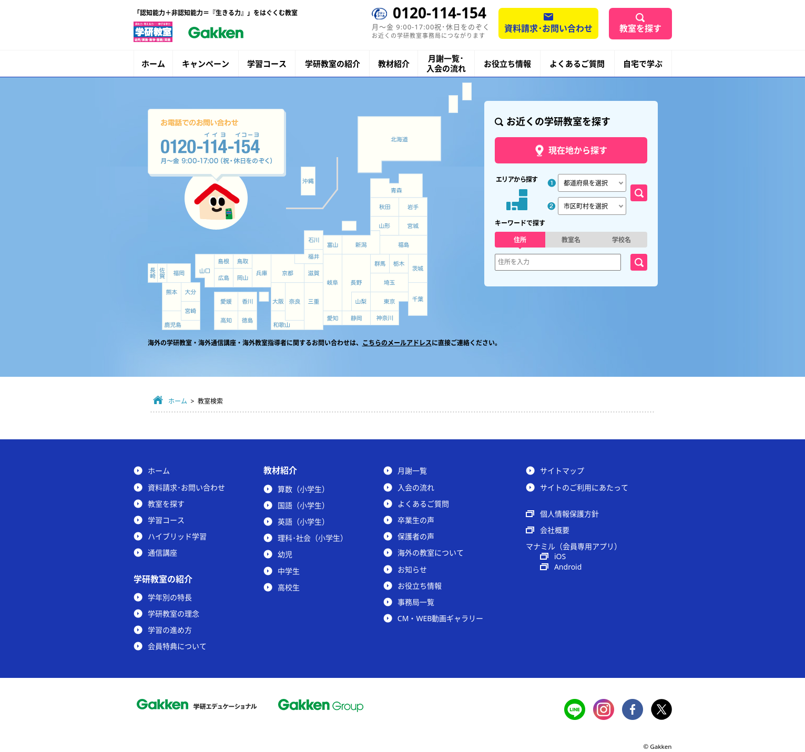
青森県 (396, 185)
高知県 (226, 320)
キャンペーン (205, 64)
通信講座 (162, 553)
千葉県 (418, 299)
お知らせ (412, 569)
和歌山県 (287, 320)
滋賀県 (313, 273)
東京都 (389, 301)
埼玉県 (389, 282)
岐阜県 (332, 282)
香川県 (247, 301)
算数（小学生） (303, 489)
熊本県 (171, 297)
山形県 (384, 226)
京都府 (287, 268)
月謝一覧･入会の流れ (446, 64)
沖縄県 (308, 181)
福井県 (309, 256)
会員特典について (177, 646)
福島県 (403, 244)
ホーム (153, 63)
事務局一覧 (416, 602)
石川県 (313, 240)
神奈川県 (385, 318)
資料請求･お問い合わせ (548, 28)
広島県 (224, 278)
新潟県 (361, 242)
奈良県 (295, 301)
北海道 (399, 144)
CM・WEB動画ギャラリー (440, 618)
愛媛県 (226, 301)
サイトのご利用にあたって (584, 487)
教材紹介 (394, 64)
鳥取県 (242, 261)
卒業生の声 (416, 520)
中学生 (289, 571)
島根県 (224, 261)
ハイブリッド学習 (177, 536)
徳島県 (247, 320)
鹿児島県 (181, 320)
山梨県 (361, 301)
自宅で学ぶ (643, 64)
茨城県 (418, 268)
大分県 (190, 292)
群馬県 (379, 263)
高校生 (289, 587)
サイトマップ (562, 471)
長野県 (356, 282)
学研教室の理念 (173, 614)
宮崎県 (190, 311)
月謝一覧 (412, 471)
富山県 (333, 245)
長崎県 (152, 273)
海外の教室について (431, 553)
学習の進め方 (170, 630)
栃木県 (399, 263)
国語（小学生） (303, 505)
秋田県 (384, 207)
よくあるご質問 (577, 63)
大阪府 (278, 297)
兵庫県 (261, 270)
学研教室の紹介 (332, 64)
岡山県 (242, 278)
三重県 (313, 306)
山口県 (205, 270)
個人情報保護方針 (569, 514)
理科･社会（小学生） (313, 538)
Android (568, 567)
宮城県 (413, 226)
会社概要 (554, 530)
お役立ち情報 (507, 63)
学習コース (267, 63)
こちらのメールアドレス (397, 342)
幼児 (285, 554)
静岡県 (356, 318)
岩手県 (413, 207)
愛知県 (332, 318)
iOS (560, 556)
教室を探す (640, 28)
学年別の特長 (170, 597)
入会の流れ (416, 487)
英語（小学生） (303, 522)
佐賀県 (162, 273)
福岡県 (178, 273)
